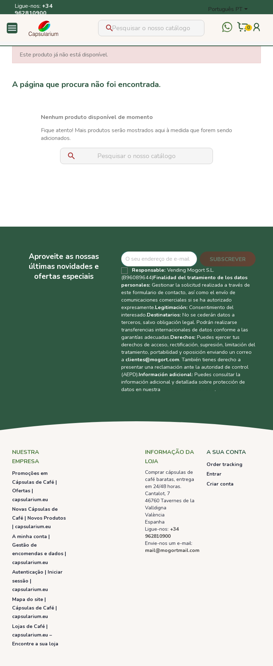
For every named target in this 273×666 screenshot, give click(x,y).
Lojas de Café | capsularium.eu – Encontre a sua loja (35, 635)
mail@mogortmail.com (172, 550)
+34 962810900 (34, 9)
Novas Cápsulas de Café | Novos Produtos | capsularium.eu (39, 518)
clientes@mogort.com (152, 359)
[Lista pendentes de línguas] (229, 9)
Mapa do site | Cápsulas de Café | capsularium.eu (34, 608)
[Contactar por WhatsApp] (227, 28)
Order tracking (224, 464)
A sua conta (226, 452)
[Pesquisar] (151, 28)
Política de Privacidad (188, 389)
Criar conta (220, 484)
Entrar (214, 474)
